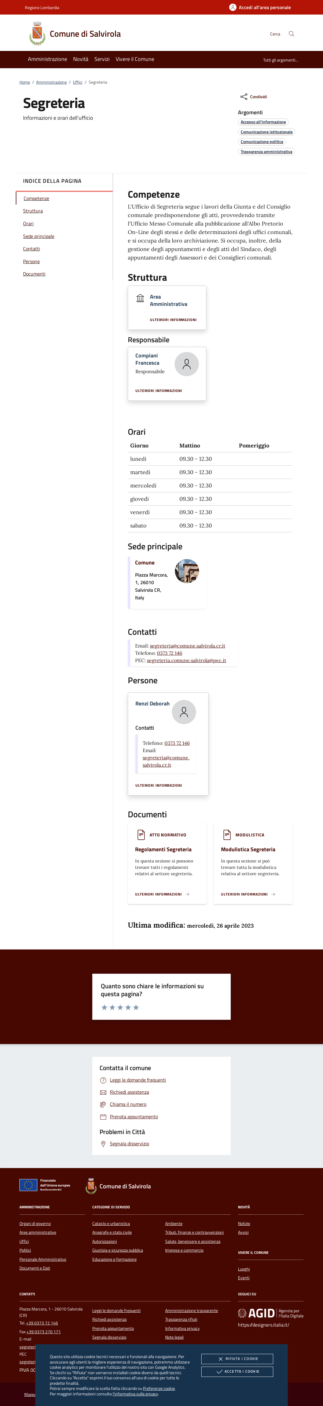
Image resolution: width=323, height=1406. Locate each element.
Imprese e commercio (184, 1250)
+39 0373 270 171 (43, 1331)
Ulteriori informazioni (173, 319)
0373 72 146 (169, 653)
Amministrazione (51, 82)
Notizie (244, 1223)
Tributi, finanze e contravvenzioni (194, 1232)
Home (24, 82)
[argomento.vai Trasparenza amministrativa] (266, 151)
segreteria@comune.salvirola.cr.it (187, 646)
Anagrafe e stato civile (112, 1232)
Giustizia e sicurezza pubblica (117, 1250)
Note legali (174, 1337)
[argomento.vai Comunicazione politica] (262, 141)
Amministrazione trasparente (191, 1310)
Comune (145, 562)
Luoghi (244, 1269)
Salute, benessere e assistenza (192, 1241)
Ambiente (173, 1223)
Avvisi (243, 1232)
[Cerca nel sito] (291, 33)
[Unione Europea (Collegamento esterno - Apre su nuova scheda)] (46, 1186)
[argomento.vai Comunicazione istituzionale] (267, 131)
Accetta (237, 1372)
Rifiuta (237, 1359)
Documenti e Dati (34, 1268)
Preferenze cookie (159, 1388)
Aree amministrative (37, 1232)
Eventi (244, 1277)
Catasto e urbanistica (111, 1223)
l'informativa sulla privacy (135, 1394)
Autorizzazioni (104, 1241)
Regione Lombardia (42, 7)
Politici (25, 1250)
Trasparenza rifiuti (181, 1319)
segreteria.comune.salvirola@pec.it (186, 660)
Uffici (77, 82)
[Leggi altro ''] (162, 894)
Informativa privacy (182, 1328)
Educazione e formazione (114, 1259)
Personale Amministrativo (42, 1259)
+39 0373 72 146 (42, 1323)
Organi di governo (35, 1223)
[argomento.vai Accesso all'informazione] (263, 121)
